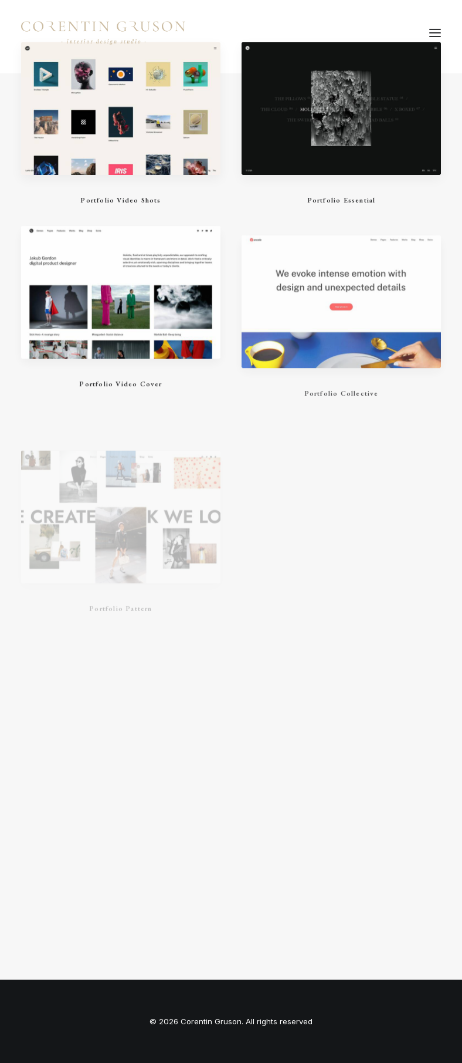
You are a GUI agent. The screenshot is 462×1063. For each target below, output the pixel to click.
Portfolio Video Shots (120, 200)
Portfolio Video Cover (120, 391)
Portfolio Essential (341, 200)
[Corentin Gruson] (103, 33)
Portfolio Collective (341, 418)
